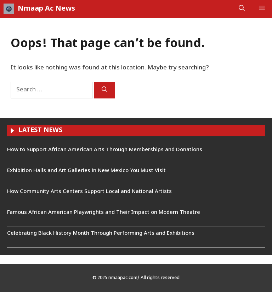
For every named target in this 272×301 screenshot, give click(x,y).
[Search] (104, 90)
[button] (242, 9)
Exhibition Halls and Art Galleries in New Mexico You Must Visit (86, 170)
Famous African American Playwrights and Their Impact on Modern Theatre (103, 212)
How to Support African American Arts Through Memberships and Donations (104, 150)
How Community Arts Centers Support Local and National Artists (89, 191)
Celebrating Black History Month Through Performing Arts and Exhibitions (100, 233)
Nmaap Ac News (46, 8)
